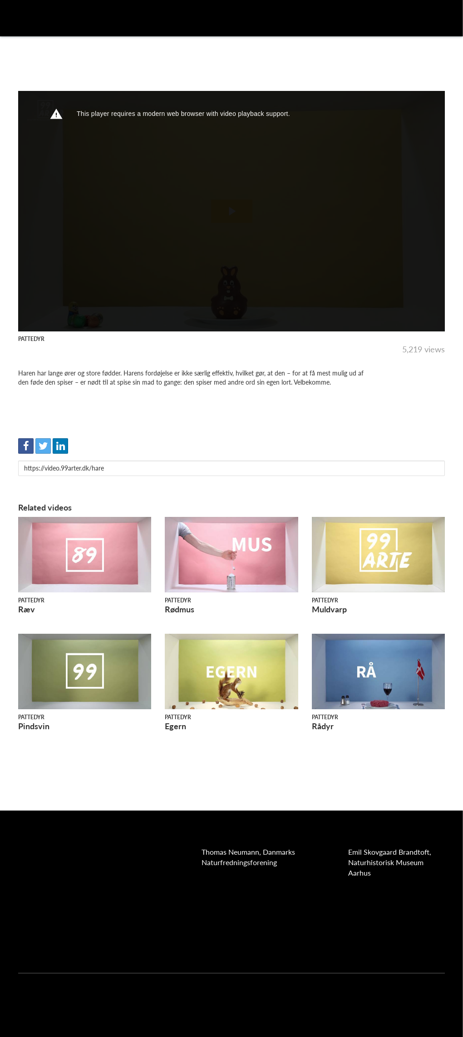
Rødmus (179, 609)
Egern (175, 726)
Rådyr (323, 726)
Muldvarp (329, 609)
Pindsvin (33, 726)
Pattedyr (31, 339)
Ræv (26, 609)
